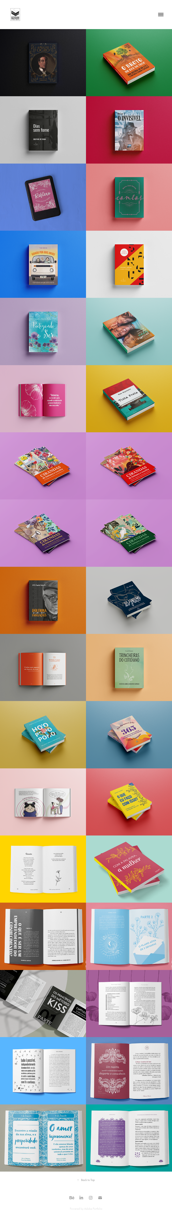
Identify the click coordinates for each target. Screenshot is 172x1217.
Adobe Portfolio (93, 1208)
